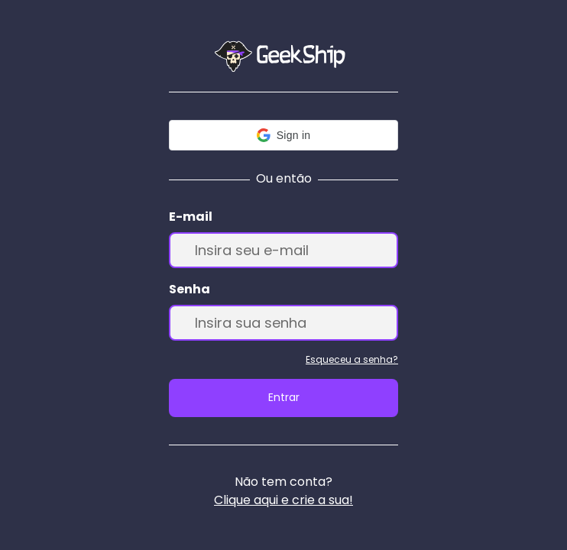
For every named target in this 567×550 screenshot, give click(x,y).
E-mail (190, 216)
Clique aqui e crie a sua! (283, 500)
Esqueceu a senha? (352, 359)
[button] (283, 135)
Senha (189, 289)
